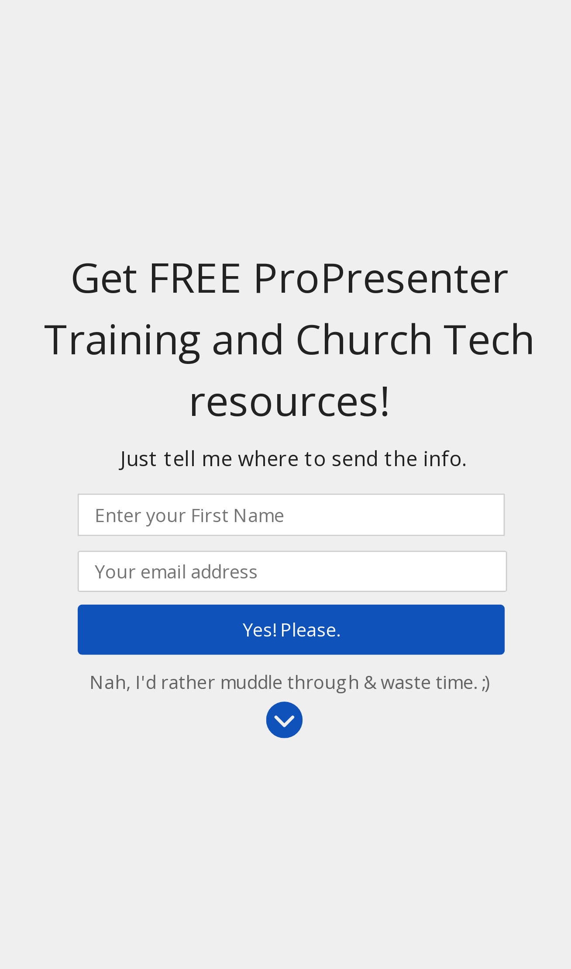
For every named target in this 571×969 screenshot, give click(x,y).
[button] (289, 339)
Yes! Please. (291, 629)
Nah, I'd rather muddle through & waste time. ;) (289, 682)
